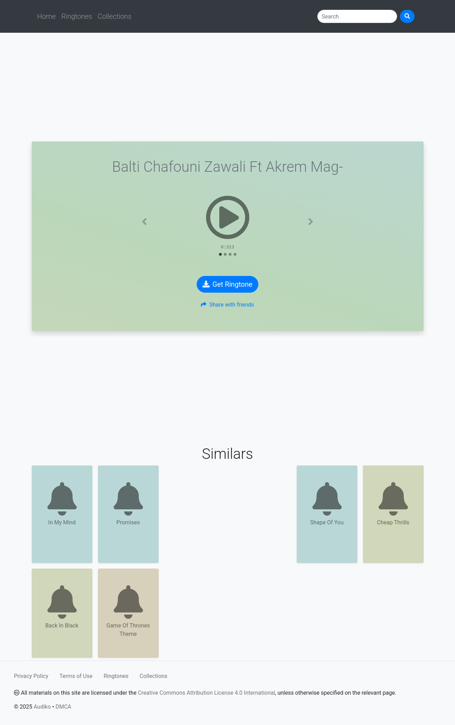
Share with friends (227, 304)
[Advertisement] (228, 87)
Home (46, 16)
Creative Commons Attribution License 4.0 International (206, 692)
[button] (144, 221)
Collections (114, 16)
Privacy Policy (31, 676)
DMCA (63, 706)
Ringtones (76, 16)
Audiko (42, 706)
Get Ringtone (227, 284)
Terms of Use (76, 676)
